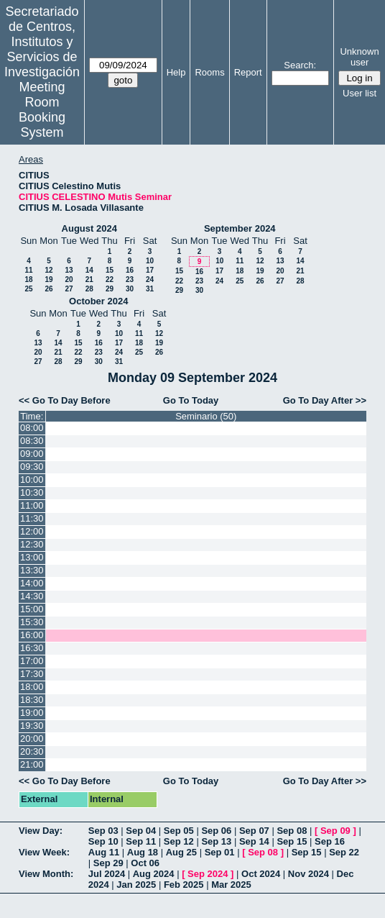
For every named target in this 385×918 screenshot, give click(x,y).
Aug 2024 (154, 873)
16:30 (32, 647)
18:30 (32, 699)
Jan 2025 (136, 884)
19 (48, 279)
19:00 (32, 712)
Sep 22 (344, 852)
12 (48, 270)
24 (150, 279)
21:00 (32, 764)
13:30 (32, 570)
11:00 (32, 505)
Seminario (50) (205, 416)
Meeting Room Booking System (42, 110)
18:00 (32, 686)
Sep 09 (335, 830)
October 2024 (98, 301)
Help (176, 72)
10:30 (32, 492)
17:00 (32, 660)
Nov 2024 (308, 873)
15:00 (32, 609)
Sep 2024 (207, 873)
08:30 (32, 440)
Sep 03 (103, 830)
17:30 (32, 673)
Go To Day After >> (324, 400)
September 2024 (240, 228)
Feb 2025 (184, 884)
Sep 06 (216, 830)
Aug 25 (181, 852)
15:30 (32, 622)
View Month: (46, 873)
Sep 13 (216, 841)
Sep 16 (330, 841)
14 (89, 270)
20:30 (32, 751)
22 (109, 279)
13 (69, 270)
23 (130, 279)
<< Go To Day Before (65, 400)
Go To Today (191, 400)
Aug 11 (103, 852)
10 (150, 261)
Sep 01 (220, 852)
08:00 (32, 427)
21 (89, 279)
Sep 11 (141, 841)
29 (109, 289)
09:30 (32, 466)
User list (359, 93)
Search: (300, 65)
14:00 (32, 583)
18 (28, 279)
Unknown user (359, 57)
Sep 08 (292, 830)
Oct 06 (145, 863)
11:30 (32, 518)
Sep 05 (179, 830)
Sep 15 (292, 841)
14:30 (32, 596)
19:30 (32, 725)
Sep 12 (179, 841)
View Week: (44, 852)
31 (150, 289)
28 (89, 289)
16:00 (32, 635)
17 (150, 270)
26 (48, 289)
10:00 (32, 479)
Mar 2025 (231, 884)
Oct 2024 (260, 873)
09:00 (32, 453)
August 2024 (89, 228)
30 (130, 289)
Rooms (209, 72)
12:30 (32, 544)
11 (28, 270)
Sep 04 (141, 830)
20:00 (32, 738)
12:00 (32, 531)
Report (248, 72)
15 (109, 270)
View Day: (40, 830)
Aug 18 (142, 852)
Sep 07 (254, 830)
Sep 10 (103, 841)
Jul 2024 (106, 873)
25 (28, 289)
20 (69, 279)
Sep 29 (108, 863)
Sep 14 (254, 841)
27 (69, 289)
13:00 (32, 557)
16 (130, 270)
